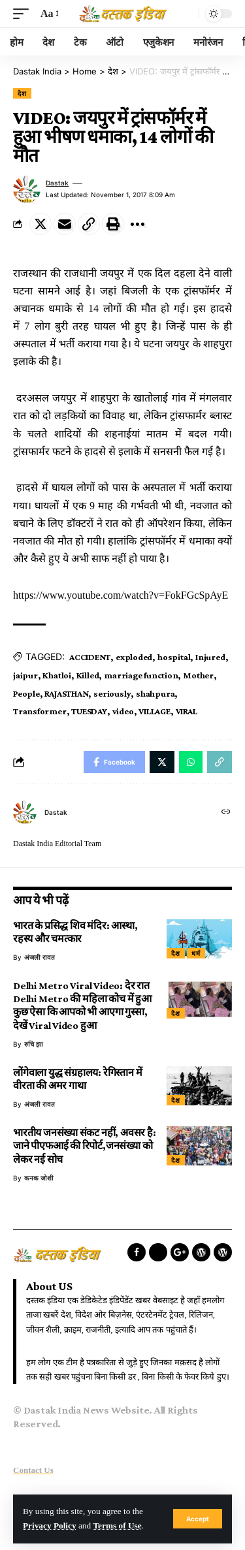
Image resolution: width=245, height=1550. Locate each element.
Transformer (40, 711)
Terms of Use (117, 1525)
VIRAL (186, 711)
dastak (57, 183)
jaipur (25, 675)
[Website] (226, 812)
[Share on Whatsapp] (191, 762)
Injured (210, 657)
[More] (137, 224)
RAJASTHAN (66, 693)
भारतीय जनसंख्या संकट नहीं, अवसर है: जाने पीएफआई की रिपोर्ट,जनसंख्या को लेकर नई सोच (84, 1145)
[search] (185, 13)
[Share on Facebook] (114, 762)
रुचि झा (33, 1044)
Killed (87, 675)
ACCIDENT (89, 657)
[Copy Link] (89, 224)
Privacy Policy (49, 1525)
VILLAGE (154, 711)
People (26, 693)
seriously (112, 693)
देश (22, 93)
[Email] (65, 224)
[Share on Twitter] (40, 224)
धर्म (196, 953)
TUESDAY (88, 711)
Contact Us (33, 1470)
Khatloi (56, 675)
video (123, 711)
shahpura (155, 693)
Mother (198, 675)
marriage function (141, 675)
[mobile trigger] (24, 13)
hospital (173, 657)
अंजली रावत (39, 957)
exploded (134, 657)
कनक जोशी (39, 1178)
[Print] (113, 224)
